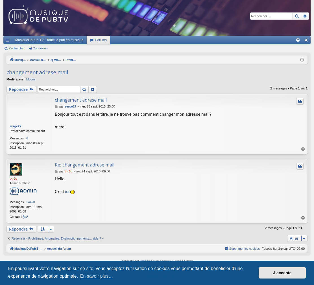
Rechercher (16, 48)
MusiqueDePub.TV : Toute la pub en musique (49, 40)
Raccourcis (9, 41)
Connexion (40, 48)
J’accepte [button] (282, 273)
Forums (101, 40)
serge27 (15, 126)
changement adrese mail (37, 72)
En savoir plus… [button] (96, 276)
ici (67, 191)
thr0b (14, 178)
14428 (30, 202)
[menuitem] (298, 40)
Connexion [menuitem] (308, 41)
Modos (31, 79)
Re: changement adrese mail (84, 165)
